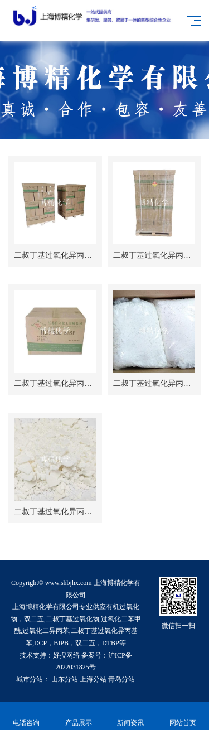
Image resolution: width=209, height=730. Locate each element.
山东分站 (64, 679)
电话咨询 (26, 716)
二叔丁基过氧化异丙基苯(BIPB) (68, 255)
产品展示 (78, 716)
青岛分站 (121, 679)
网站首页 (183, 716)
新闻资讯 (131, 716)
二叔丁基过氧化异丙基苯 (156, 255)
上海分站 (93, 679)
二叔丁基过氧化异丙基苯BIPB (65, 383)
